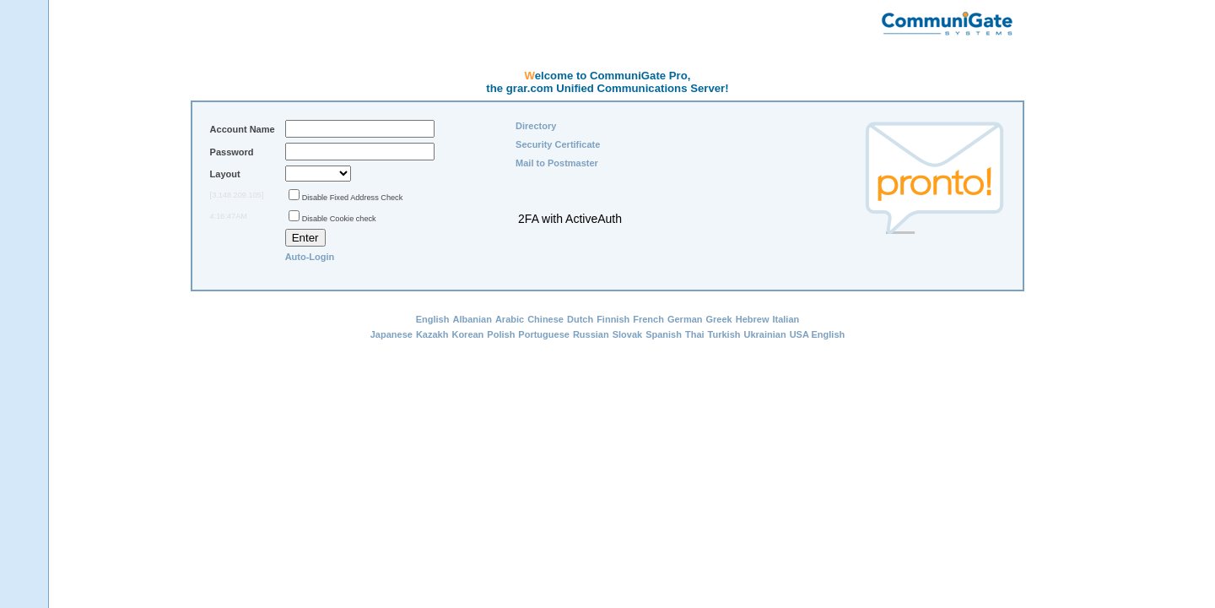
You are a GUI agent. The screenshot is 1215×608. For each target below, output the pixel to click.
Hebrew (753, 319)
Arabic (509, 319)
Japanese (391, 334)
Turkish (724, 334)
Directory (536, 126)
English (433, 319)
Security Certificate (558, 144)
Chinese (545, 319)
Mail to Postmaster (557, 163)
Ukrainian (764, 334)
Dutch (580, 319)
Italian (785, 319)
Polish (501, 334)
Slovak (627, 334)
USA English (817, 334)
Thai (695, 334)
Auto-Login (310, 257)
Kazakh (432, 334)
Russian (591, 334)
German (685, 319)
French (648, 319)
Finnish (613, 319)
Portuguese (544, 334)
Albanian (471, 319)
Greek (719, 319)
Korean (467, 334)
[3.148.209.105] (237, 195)
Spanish (663, 334)
